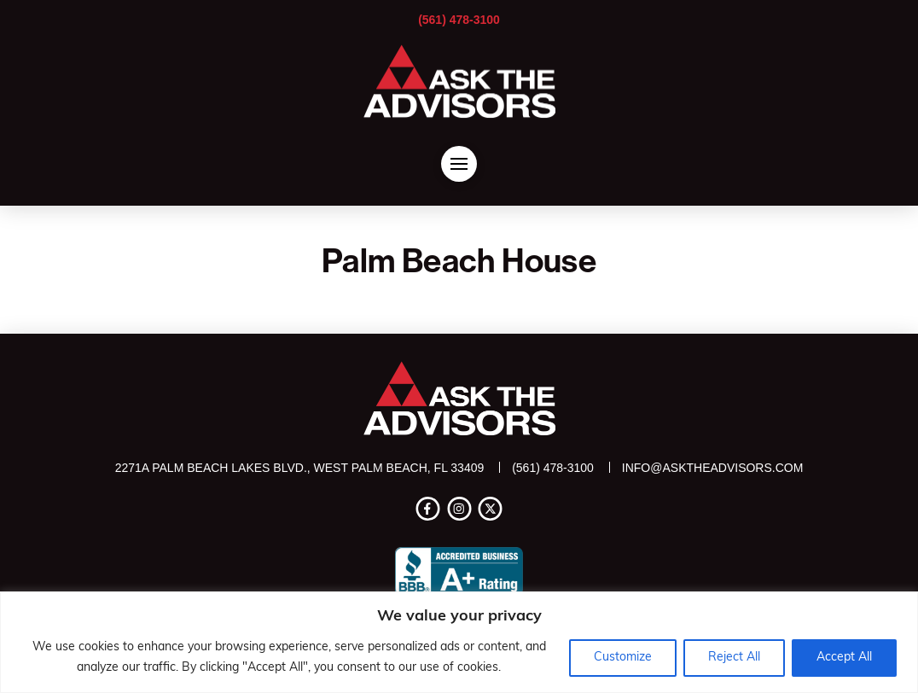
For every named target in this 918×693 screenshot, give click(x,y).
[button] (459, 164)
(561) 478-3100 (459, 19)
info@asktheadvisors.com (713, 468)
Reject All (734, 657)
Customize (623, 657)
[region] (459, 642)
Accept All (844, 657)
